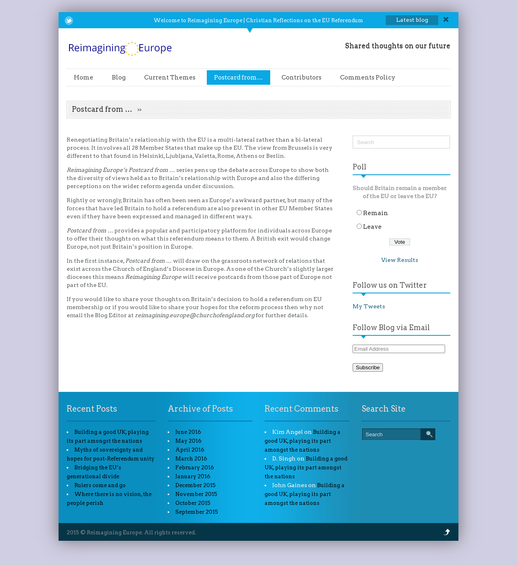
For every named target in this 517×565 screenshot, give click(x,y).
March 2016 (191, 459)
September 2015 (196, 512)
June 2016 (188, 432)
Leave (372, 226)
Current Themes (169, 77)
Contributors (302, 77)
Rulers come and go (100, 485)
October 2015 (192, 503)
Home (83, 77)
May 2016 (188, 441)
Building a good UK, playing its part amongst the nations (302, 441)
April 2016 (189, 450)
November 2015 (196, 494)
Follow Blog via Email (391, 327)
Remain (375, 213)
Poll (359, 167)
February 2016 (194, 468)
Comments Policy (367, 77)
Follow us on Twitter (390, 285)
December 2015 (195, 485)
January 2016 (192, 476)
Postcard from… (238, 77)
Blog (119, 77)
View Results (399, 260)
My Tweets (369, 306)
